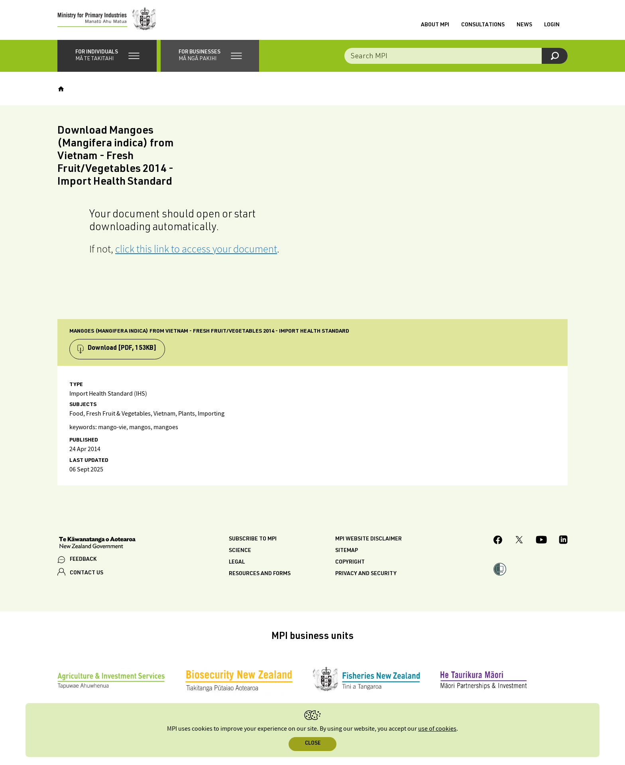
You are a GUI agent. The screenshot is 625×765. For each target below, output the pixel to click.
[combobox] (456, 56)
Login (552, 25)
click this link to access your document (196, 248)
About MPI (435, 25)
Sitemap (346, 551)
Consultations (483, 25)
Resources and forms (260, 574)
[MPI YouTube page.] (541, 541)
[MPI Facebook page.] (498, 541)
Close (312, 743)
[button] (107, 56)
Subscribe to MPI (253, 539)
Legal (237, 562)
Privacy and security (366, 574)
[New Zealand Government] (97, 543)
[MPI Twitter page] (519, 541)
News (524, 25)
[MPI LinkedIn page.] (563, 540)
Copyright (350, 562)
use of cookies (437, 729)
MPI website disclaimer (368, 539)
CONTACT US (86, 573)
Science (240, 551)
